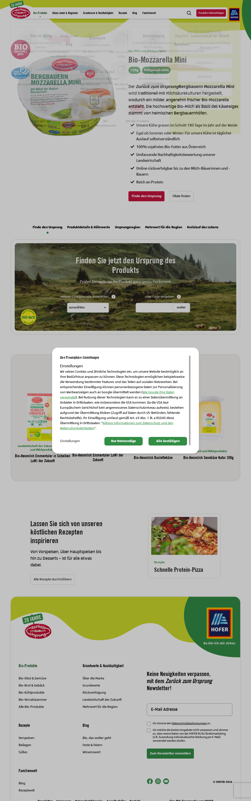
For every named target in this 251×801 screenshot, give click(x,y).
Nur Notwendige (123, 441)
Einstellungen (70, 441)
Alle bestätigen (168, 441)
